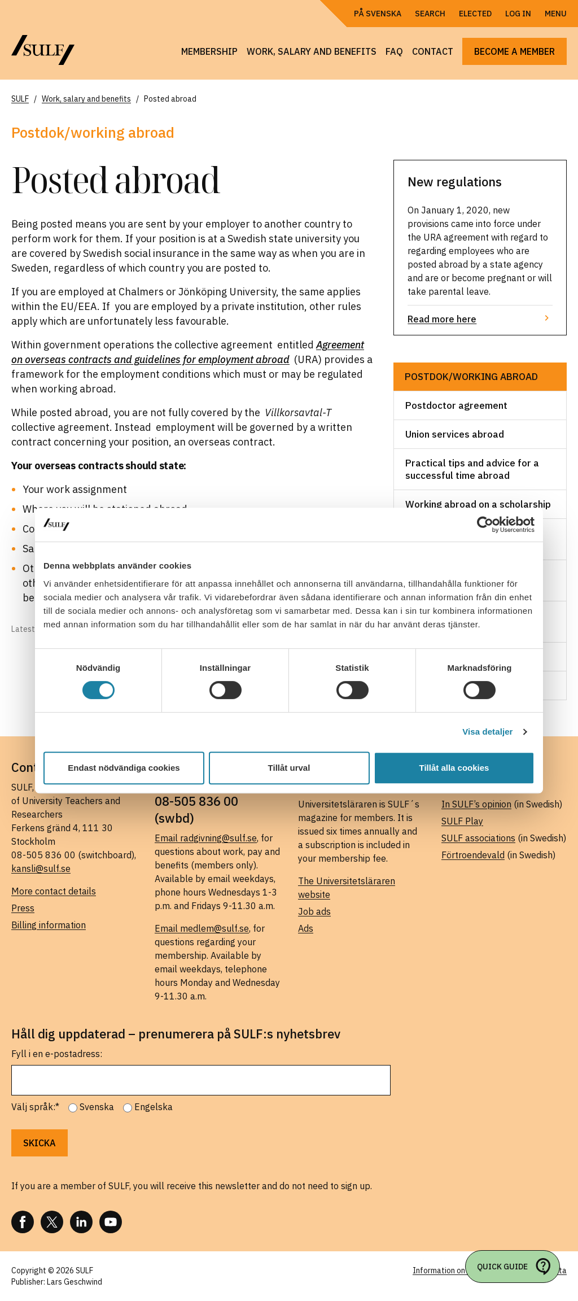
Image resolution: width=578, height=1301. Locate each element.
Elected (475, 13)
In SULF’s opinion (476, 804)
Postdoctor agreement (456, 405)
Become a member (514, 51)
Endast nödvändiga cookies (123, 767)
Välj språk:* (35, 1106)
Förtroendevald (473, 855)
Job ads (314, 911)
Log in (518, 13)
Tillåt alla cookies (454, 767)
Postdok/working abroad (471, 376)
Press (22, 908)
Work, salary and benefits (311, 51)
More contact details (53, 891)
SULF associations (478, 838)
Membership (209, 51)
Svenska (97, 1106)
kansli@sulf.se (41, 868)
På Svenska (377, 13)
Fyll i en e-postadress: (56, 1053)
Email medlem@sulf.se (202, 928)
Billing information (48, 925)
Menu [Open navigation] (556, 13)
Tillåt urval (289, 767)
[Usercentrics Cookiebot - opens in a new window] (485, 524)
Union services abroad (454, 434)
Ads (305, 928)
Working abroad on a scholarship (478, 504)
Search (430, 13)
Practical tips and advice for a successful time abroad (472, 469)
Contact (432, 51)
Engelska (153, 1106)
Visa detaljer (487, 731)
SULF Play (462, 821)
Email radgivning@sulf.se (206, 838)
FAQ (394, 51)
